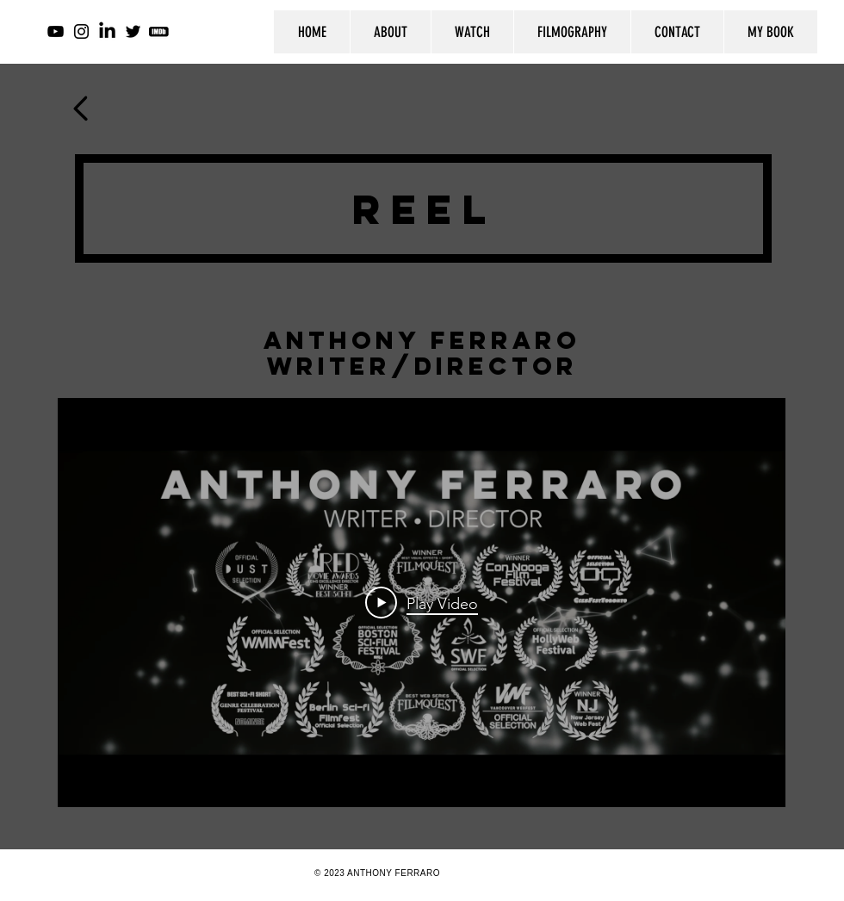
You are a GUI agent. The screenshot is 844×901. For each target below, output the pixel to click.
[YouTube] (55, 31)
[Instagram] (81, 31)
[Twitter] (133, 31)
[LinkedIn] (107, 31)
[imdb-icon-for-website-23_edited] (159, 31)
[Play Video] (421, 603)
